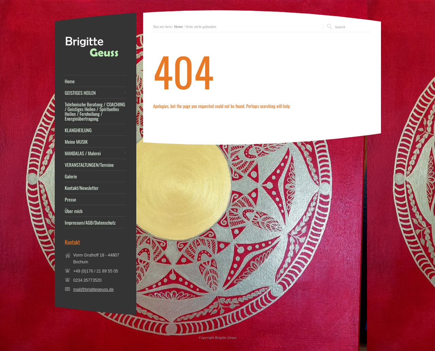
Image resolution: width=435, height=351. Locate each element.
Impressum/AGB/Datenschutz (90, 222)
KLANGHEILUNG (78, 130)
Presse (70, 199)
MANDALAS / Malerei (83, 153)
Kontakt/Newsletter (82, 188)
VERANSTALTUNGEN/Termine (89, 164)
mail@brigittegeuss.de (93, 289)
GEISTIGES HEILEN (80, 92)
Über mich (74, 211)
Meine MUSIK (76, 141)
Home (178, 26)
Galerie (71, 176)
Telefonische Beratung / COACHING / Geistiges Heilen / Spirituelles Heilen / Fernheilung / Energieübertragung (95, 111)
